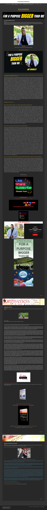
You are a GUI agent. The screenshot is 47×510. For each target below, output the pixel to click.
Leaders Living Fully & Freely (33, 426)
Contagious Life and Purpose (28, 427)
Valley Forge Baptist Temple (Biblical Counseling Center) (12, 482)
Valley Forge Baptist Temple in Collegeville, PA (11, 481)
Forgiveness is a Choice (8, 307)
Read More (41, 295)
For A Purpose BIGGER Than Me (9, 20)
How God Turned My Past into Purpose (10, 443)
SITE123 (6, 508)
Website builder (8, 508)
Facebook (16, 426)
